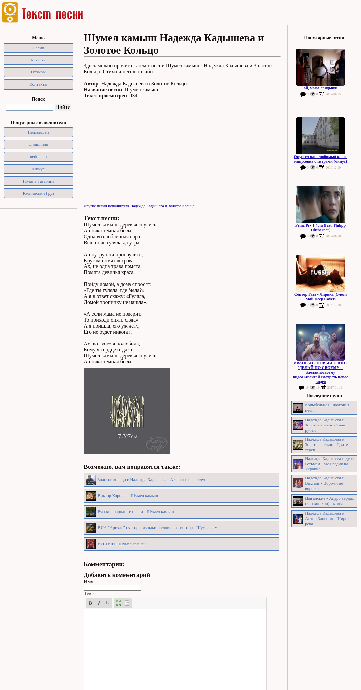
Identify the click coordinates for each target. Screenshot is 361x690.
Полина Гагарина (38, 181)
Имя (88, 581)
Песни (38, 47)
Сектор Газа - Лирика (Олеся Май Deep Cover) (320, 296)
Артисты (38, 60)
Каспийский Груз (38, 193)
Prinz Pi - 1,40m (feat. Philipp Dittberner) (320, 227)
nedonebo (38, 156)
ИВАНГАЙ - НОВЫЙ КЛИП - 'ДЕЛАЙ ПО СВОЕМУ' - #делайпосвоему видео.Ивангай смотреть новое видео (320, 372)
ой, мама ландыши (320, 88)
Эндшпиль (38, 144)
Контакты (38, 84)
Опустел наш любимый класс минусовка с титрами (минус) (320, 159)
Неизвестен (38, 132)
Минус (38, 168)
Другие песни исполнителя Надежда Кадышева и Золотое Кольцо (139, 206)
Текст (90, 593)
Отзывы (38, 71)
